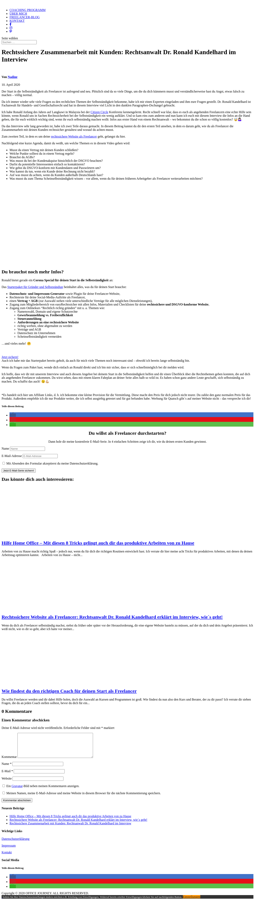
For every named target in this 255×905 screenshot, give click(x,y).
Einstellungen (191, 901)
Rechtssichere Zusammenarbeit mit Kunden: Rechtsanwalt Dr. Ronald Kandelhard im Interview (70, 828)
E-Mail (7, 776)
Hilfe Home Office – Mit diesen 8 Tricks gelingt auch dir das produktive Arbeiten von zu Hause (98, 543)
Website (7, 783)
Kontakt (7, 857)
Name (5, 448)
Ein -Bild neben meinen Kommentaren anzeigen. (42, 790)
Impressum (9, 850)
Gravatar (17, 790)
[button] (13, 415)
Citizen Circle (99, 112)
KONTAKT (17, 20)
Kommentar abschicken (17, 805)
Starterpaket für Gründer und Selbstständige (35, 287)
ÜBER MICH (18, 13)
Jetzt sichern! (10, 357)
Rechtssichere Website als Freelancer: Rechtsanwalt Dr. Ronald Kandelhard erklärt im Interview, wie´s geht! (112, 617)
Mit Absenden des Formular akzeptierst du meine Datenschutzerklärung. (52, 463)
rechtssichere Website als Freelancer (74, 136)
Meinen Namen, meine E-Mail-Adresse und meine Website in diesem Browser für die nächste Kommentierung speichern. (83, 798)
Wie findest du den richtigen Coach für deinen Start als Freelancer (69, 691)
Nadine (12, 77)
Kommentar (9, 761)
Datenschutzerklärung (15, 843)
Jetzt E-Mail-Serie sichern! (18, 470)
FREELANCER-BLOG (25, 17)
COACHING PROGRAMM (28, 10)
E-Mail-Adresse (12, 456)
